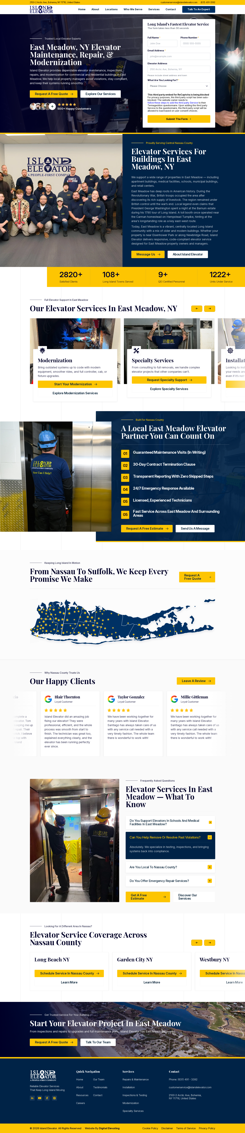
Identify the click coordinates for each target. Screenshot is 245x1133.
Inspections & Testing (134, 1095)
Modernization (130, 1103)
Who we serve (133, 9)
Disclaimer (167, 1128)
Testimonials (100, 1087)
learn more (69, 982)
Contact (171, 9)
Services (154, 9)
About (95, 9)
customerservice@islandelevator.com (179, 2)
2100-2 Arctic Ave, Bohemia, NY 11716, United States (55, 2)
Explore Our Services (101, 94)
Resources (82, 1095)
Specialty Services (133, 1111)
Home (81, 9)
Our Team (98, 1079)
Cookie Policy (150, 1128)
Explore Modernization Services (169, 393)
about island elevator (188, 254)
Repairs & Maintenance (135, 1079)
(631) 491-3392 (208, 2)
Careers (80, 1103)
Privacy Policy (207, 1128)
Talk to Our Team (98, 1042)
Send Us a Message (195, 528)
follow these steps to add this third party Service (173, 102)
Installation (128, 1087)
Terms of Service (186, 1128)
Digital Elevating (109, 1128)
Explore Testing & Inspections (75, 393)
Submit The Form (179, 119)
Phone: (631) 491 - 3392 (183, 1079)
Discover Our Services (187, 896)
